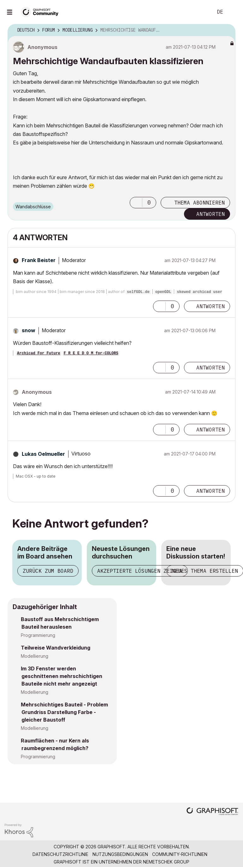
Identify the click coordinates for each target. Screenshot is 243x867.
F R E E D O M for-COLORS (91, 353)
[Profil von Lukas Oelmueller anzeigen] (43, 454)
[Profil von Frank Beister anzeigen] (39, 260)
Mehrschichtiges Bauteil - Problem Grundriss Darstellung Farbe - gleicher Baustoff (64, 712)
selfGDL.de (138, 292)
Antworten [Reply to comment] (210, 306)
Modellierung (34, 656)
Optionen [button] (226, 30)
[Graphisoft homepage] (212, 812)
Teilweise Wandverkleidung (55, 647)
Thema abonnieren (199, 202)
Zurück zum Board (48, 571)
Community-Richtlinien (179, 854)
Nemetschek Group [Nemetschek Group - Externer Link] (166, 861)
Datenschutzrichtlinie (60, 854)
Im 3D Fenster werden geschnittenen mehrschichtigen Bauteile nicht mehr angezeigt (61, 676)
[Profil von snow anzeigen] (28, 330)
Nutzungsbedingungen (120, 854)
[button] (136, 202)
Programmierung (38, 635)
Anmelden (233, 12)
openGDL (163, 292)
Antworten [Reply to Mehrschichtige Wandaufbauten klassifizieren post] (210, 214)
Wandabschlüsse (33, 206)
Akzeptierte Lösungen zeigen (139, 571)
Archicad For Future (38, 353)
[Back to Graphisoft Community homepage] (42, 11)
